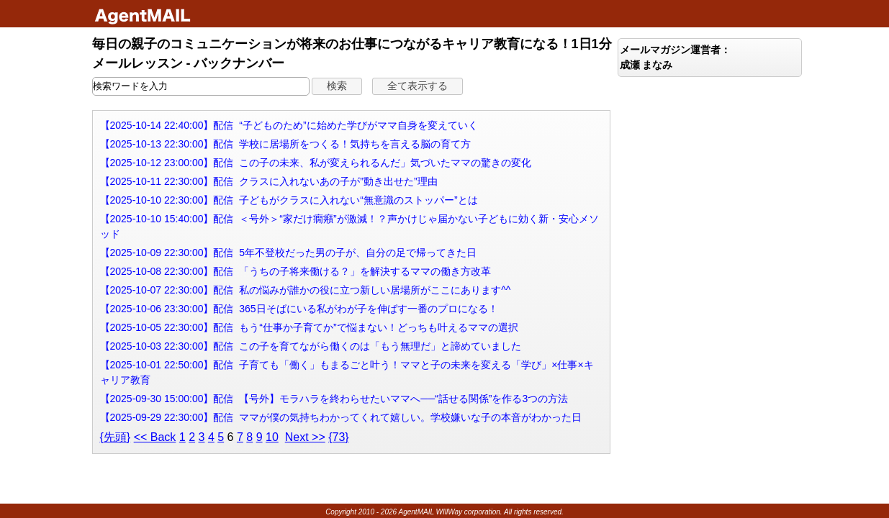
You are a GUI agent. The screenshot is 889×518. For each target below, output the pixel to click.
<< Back (155, 437)
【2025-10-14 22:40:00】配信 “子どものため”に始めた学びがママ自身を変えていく (289, 125)
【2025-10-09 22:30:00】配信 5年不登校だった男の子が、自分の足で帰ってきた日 (288, 252)
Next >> (305, 437)
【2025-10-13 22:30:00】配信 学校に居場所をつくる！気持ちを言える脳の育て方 (285, 144)
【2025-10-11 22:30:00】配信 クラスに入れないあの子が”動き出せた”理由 (269, 181)
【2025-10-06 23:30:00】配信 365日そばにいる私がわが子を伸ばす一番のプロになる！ (299, 308)
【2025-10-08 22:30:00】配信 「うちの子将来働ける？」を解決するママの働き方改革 (296, 271)
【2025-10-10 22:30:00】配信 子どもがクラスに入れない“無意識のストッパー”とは (289, 200)
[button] (337, 86)
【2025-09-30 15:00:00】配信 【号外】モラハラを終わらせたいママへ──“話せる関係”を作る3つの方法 (334, 398)
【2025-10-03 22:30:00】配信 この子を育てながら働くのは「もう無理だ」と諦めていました (311, 346)
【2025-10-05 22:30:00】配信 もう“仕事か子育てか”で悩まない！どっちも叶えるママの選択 (309, 327)
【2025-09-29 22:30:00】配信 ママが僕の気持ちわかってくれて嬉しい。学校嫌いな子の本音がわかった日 (341, 417)
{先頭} (115, 437)
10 (272, 437)
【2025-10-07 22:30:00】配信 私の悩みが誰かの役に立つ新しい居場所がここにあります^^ (305, 290)
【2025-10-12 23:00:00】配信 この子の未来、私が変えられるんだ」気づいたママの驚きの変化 (316, 162)
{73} (338, 437)
